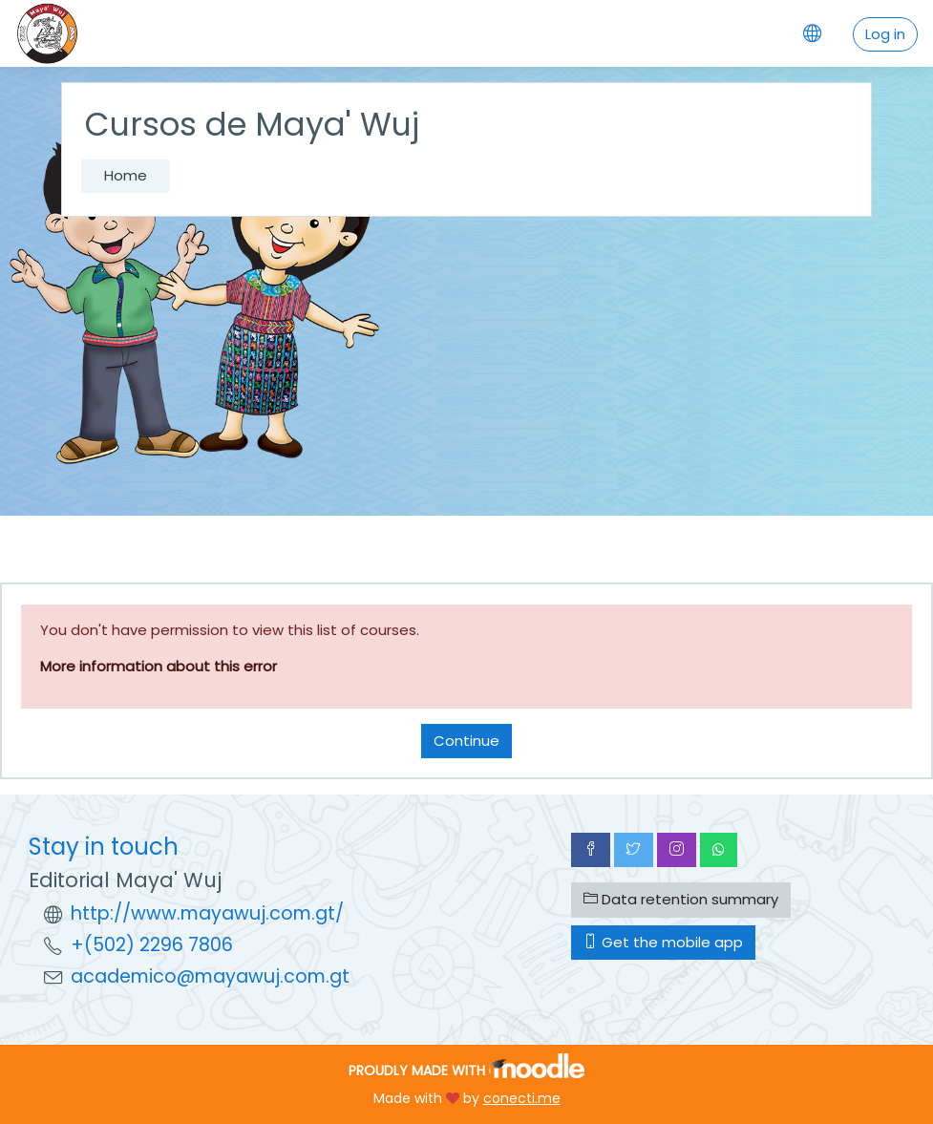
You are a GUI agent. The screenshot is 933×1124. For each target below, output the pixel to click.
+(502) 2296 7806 (152, 945)
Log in (885, 34)
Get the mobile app (663, 942)
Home (125, 175)
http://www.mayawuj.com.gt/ (207, 913)
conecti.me (522, 1098)
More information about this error (158, 666)
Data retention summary (680, 899)
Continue (466, 741)
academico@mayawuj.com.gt (210, 976)
